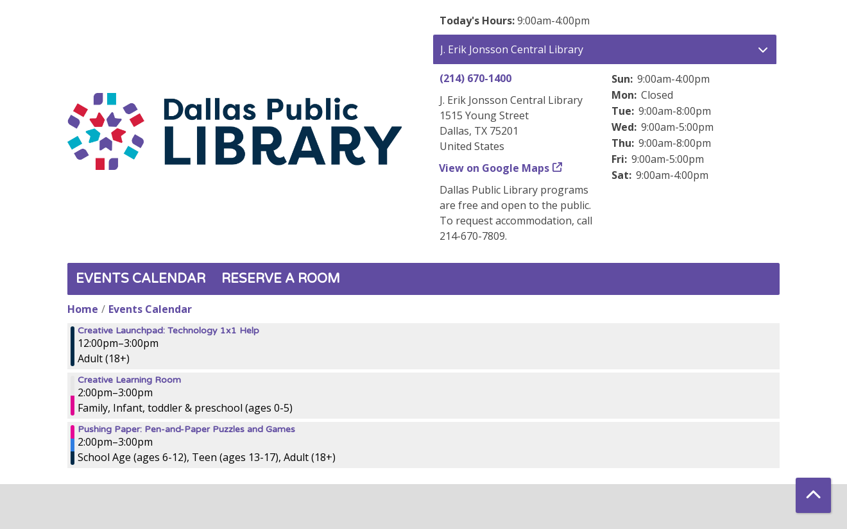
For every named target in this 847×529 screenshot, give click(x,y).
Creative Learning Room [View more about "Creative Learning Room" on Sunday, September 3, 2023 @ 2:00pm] (129, 380)
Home (82, 309)
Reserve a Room (280, 279)
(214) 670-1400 (475, 78)
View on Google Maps (494, 168)
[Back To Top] (813, 495)
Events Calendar (140, 279)
